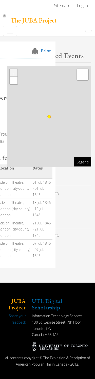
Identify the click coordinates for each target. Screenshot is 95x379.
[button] (13, 73)
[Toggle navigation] (10, 31)
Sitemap (61, 5)
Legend (83, 161)
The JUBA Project (34, 20)
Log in (82, 5)
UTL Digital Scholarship (47, 304)
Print (46, 51)
